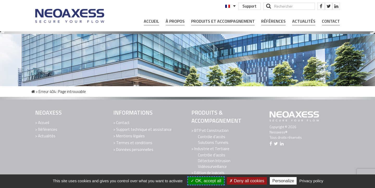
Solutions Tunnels (213, 142)
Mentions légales (130, 136)
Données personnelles (134, 149)
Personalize (283, 181)
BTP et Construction (211, 130)
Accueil (151, 21)
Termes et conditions (134, 142)
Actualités (303, 21)
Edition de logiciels (209, 172)
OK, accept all (206, 181)
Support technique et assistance (144, 129)
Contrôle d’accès (211, 137)
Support (249, 6)
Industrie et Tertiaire (211, 149)
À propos (175, 21)
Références (273, 21)
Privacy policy (311, 181)
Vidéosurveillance (212, 166)
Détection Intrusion (214, 160)
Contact (331, 21)
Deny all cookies (246, 181)
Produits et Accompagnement (223, 21)
